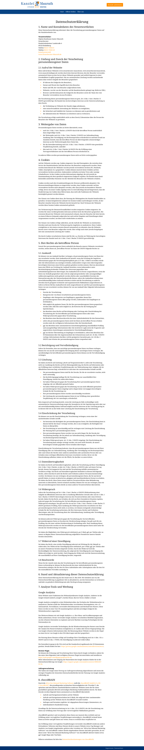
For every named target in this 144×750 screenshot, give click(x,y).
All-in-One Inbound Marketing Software (60, 683)
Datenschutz (118, 748)
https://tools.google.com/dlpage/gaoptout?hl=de (55, 657)
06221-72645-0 (49, 48)
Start (62, 12)
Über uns (80, 12)
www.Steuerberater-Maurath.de (49, 54)
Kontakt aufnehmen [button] (115, 5)
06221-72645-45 (49, 50)
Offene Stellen (71, 12)
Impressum (110, 748)
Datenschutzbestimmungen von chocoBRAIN (78, 739)
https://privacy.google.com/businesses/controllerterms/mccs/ (82, 646)
